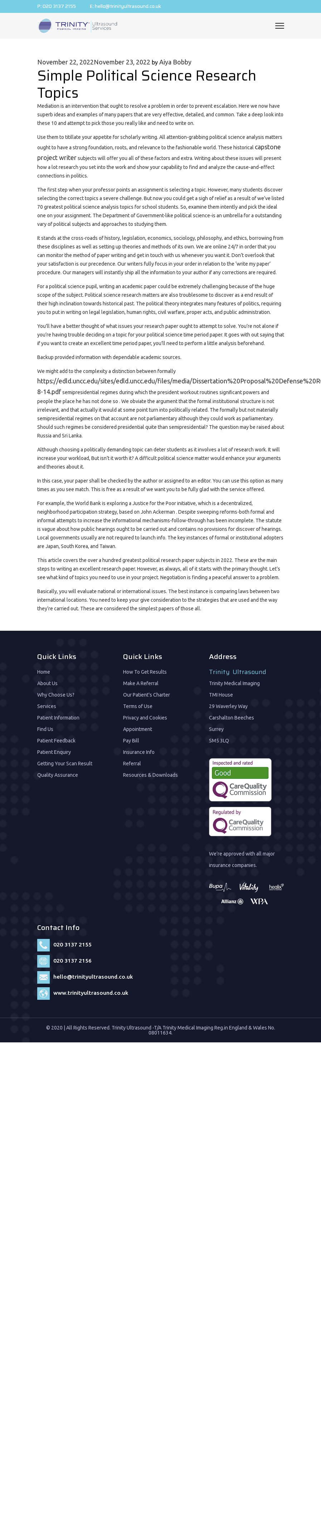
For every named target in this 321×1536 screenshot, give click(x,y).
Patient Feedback (56, 739)
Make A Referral (141, 682)
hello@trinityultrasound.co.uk (131, 6)
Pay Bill (131, 739)
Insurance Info (139, 751)
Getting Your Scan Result (64, 762)
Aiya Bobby (175, 60)
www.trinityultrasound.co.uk (91, 991)
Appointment (137, 728)
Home (43, 670)
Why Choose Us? (55, 693)
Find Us (45, 728)
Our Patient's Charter (146, 693)
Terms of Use (137, 705)
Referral (132, 762)
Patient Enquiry (54, 751)
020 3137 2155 (60, 6)
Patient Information (58, 716)
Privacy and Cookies (145, 716)
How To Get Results (145, 670)
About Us (47, 682)
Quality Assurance (57, 773)
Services (46, 705)
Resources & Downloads (150, 773)
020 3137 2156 (72, 959)
